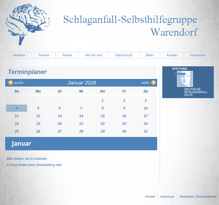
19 (38, 124)
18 (17, 124)
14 (81, 116)
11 (17, 116)
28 (81, 131)
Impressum (198, 55)
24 (146, 124)
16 (124, 116)
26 (38, 131)
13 (60, 116)
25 (17, 131)
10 (146, 108)
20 (60, 124)
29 (103, 131)
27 (60, 131)
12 (38, 116)
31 (146, 131)
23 (124, 124)
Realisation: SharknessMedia (198, 196)
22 (103, 124)
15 (103, 116)
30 (124, 131)
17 (146, 116)
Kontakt (172, 55)
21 (81, 124)
